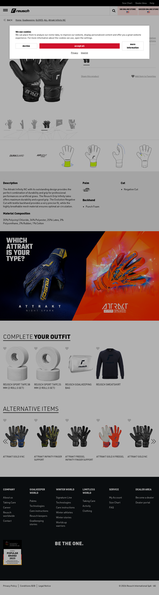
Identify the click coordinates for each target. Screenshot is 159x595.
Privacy (74, 48)
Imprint (84, 48)
